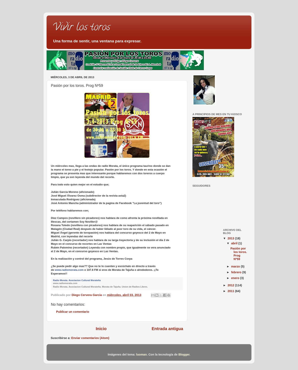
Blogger (184, 354)
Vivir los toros (81, 28)
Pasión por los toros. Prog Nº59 (238, 254)
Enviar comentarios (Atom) (90, 338)
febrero (236, 272)
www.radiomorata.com (69, 269)
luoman (141, 354)
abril (234, 243)
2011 (231, 291)
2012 (231, 285)
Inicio (101, 328)
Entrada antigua (167, 328)
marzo (236, 266)
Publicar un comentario (72, 311)
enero (235, 278)
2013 (231, 238)
